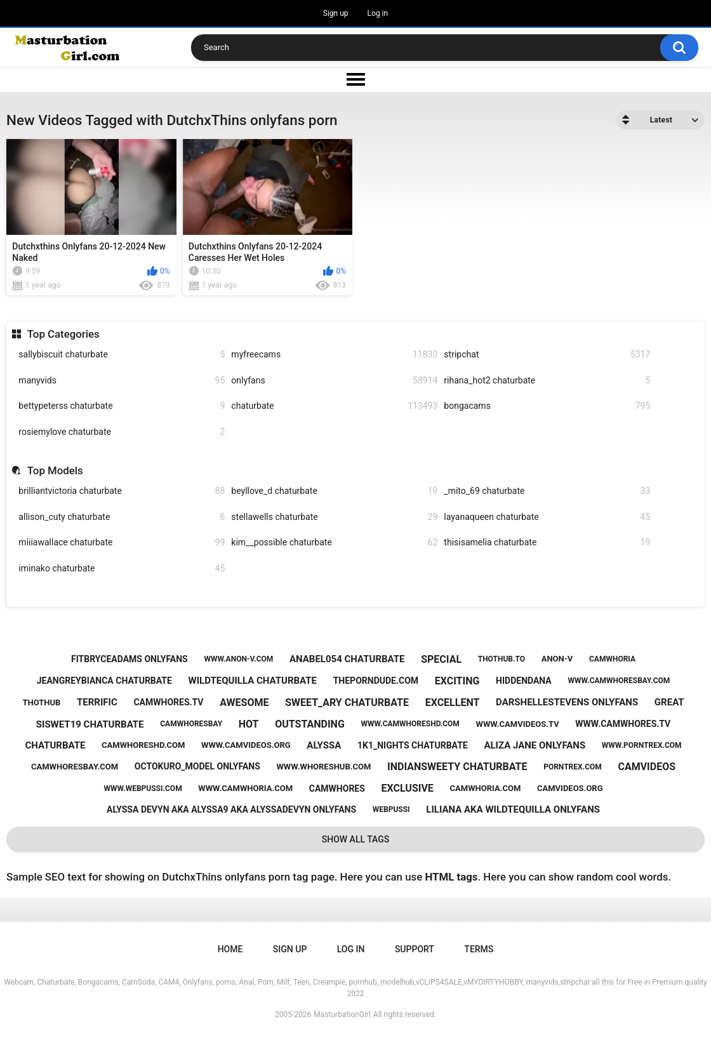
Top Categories (63, 334)
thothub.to (501, 659)
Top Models (55, 470)
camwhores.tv (168, 702)
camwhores (337, 788)
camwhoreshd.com (143, 745)
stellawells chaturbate (334, 517)
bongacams (547, 406)
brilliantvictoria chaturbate (121, 491)
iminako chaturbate (121, 568)
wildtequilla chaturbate (253, 680)
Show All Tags (356, 839)
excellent (452, 702)
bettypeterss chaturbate (121, 406)
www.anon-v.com (238, 659)
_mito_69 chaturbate (547, 491)
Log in (378, 13)
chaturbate (334, 406)
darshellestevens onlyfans (567, 702)
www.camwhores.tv (622, 724)
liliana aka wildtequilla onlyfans (513, 809)
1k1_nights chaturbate (412, 745)
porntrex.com (572, 766)
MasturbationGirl (342, 1014)
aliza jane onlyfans (534, 745)
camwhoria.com (485, 788)
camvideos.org (570, 788)
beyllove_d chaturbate (334, 491)
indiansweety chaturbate (457, 767)
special (441, 659)
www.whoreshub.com (323, 766)
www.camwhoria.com (245, 788)
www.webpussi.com (143, 788)
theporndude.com (375, 680)
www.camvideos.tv (517, 724)
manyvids (121, 380)
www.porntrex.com (642, 745)
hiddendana (524, 680)
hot (249, 724)
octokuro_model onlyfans (197, 766)
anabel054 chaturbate (347, 659)
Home (230, 949)
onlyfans (334, 380)
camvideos (646, 767)
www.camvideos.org (246, 745)
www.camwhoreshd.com (410, 723)
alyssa (324, 745)
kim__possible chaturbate (334, 542)
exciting (457, 681)
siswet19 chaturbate (90, 724)
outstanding (310, 724)
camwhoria (612, 659)
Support (414, 949)
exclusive (408, 788)
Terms (478, 949)
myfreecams (334, 354)
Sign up (336, 13)
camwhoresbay (191, 723)
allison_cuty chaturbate (121, 517)
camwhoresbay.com (74, 766)
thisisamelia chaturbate (547, 542)
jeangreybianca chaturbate (104, 680)
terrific (97, 702)
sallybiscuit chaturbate (121, 354)
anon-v (557, 658)
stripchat (547, 354)
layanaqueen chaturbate (547, 517)
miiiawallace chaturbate (121, 542)
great (669, 702)
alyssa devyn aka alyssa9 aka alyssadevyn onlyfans (231, 809)
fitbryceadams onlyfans (129, 659)
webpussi (391, 809)
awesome (244, 702)
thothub (41, 702)
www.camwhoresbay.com (619, 680)
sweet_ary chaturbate (347, 702)
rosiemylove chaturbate (121, 432)
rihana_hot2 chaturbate (547, 380)
